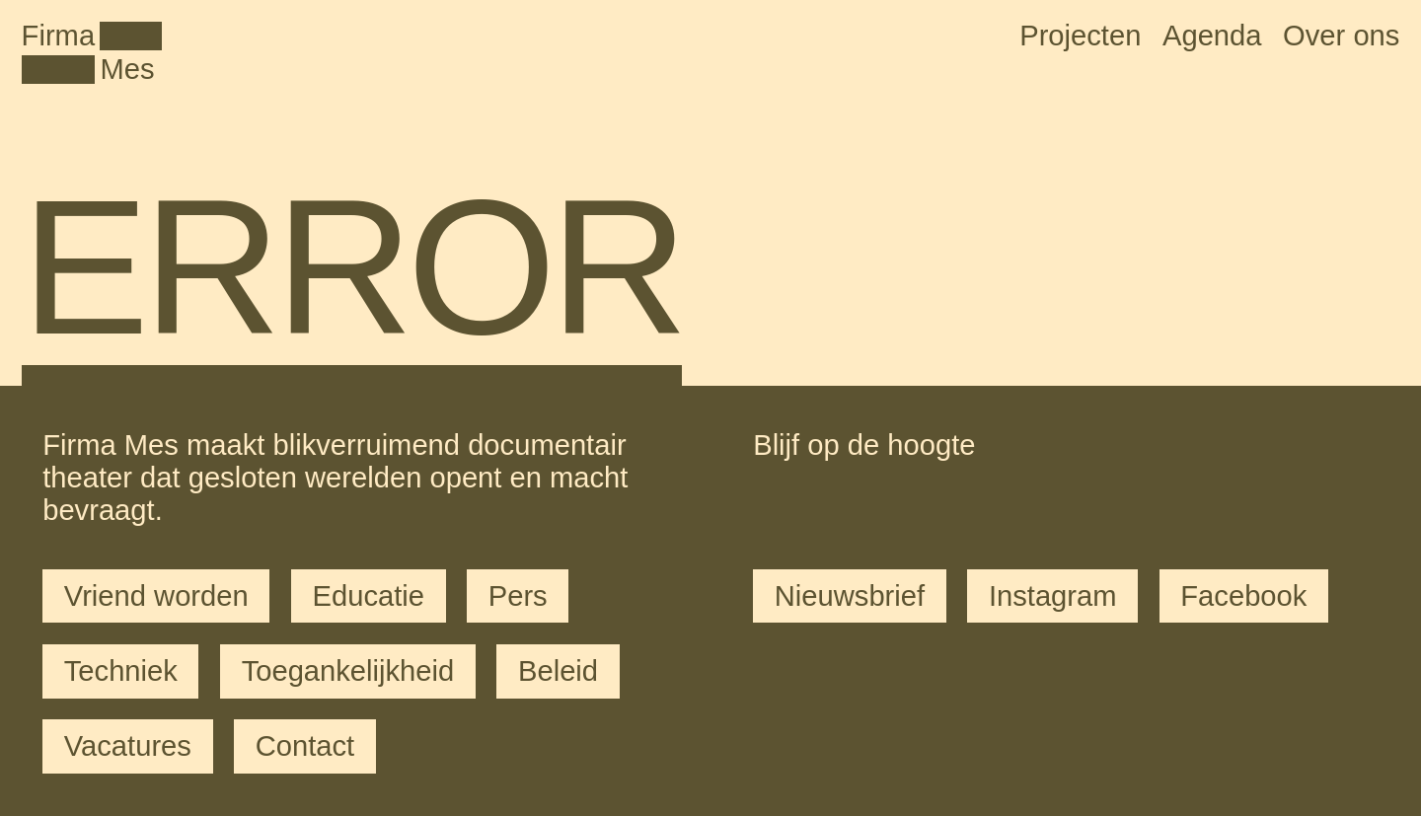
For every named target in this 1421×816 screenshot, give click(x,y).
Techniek (121, 671)
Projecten (1080, 35)
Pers (518, 596)
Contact (305, 746)
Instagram (1053, 596)
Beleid (558, 671)
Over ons (1341, 35)
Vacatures (127, 746)
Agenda (1212, 35)
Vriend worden (156, 596)
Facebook (1243, 596)
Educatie (368, 596)
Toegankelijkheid (348, 671)
